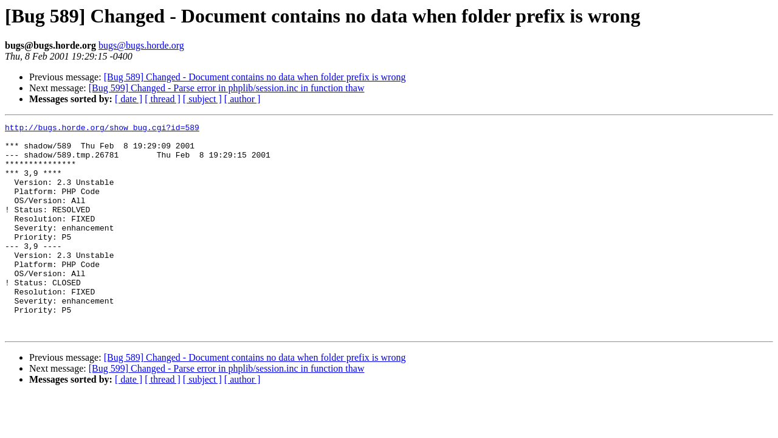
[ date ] (128, 99)
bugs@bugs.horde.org (141, 45)
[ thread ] (163, 99)
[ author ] (242, 99)
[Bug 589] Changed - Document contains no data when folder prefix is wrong (255, 77)
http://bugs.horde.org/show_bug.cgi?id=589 (102, 128)
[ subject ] (202, 99)
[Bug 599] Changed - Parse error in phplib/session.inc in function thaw (227, 88)
